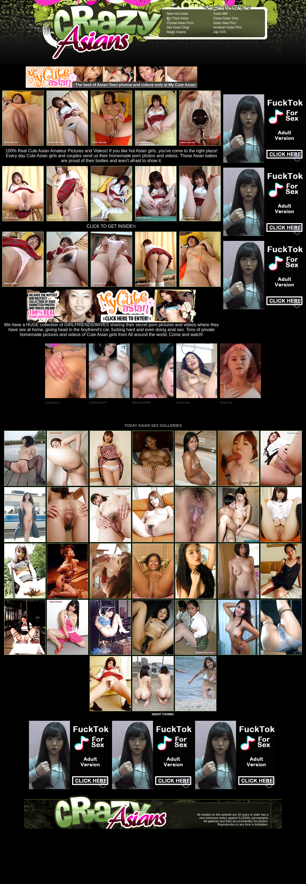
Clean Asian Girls (225, 18)
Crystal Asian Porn (180, 23)
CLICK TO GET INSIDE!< (111, 226)
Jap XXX (219, 32)
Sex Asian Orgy (178, 27)
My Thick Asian (178, 18)
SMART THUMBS (163, 714)
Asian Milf (220, 14)
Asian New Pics (224, 23)
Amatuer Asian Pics (227, 27)
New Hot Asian (177, 14)
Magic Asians (176, 32)
